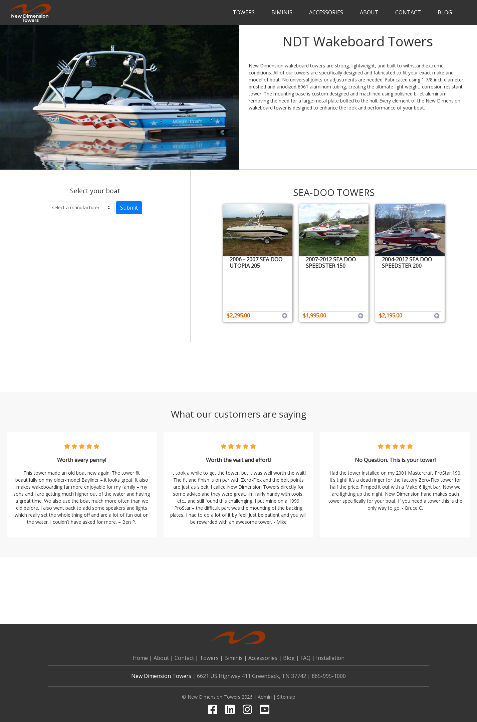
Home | (142, 658)
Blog (445, 12)
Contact (408, 12)
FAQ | (307, 658)
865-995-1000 (329, 676)
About (369, 12)
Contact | (186, 658)
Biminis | (235, 658)
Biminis (281, 12)
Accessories (326, 12)
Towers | (211, 658)
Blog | (291, 658)
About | (163, 658)
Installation (330, 658)
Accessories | (265, 658)
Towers (244, 12)
